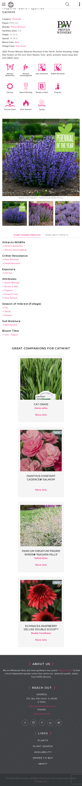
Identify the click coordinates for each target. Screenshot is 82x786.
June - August (11, 334)
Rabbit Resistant (58, 74)
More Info (41, 414)
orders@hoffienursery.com (46, 706)
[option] (41, 159)
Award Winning (26, 92)
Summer (8, 315)
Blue (17, 42)
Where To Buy (68, 670)
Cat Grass (41, 404)
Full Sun (10, 92)
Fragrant (57, 92)
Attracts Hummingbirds (26, 74)
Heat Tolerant (26, 109)
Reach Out (46, 687)
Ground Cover (10, 109)
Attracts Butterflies (10, 74)
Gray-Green (21, 46)
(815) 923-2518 (46, 714)
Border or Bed (42, 92)
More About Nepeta (56, 235)
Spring (42, 109)
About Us (44, 664)
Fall (6, 307)
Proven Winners (18, 27)
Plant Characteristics (27, 235)
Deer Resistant (42, 74)
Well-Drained (10, 325)
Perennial (16, 19)
